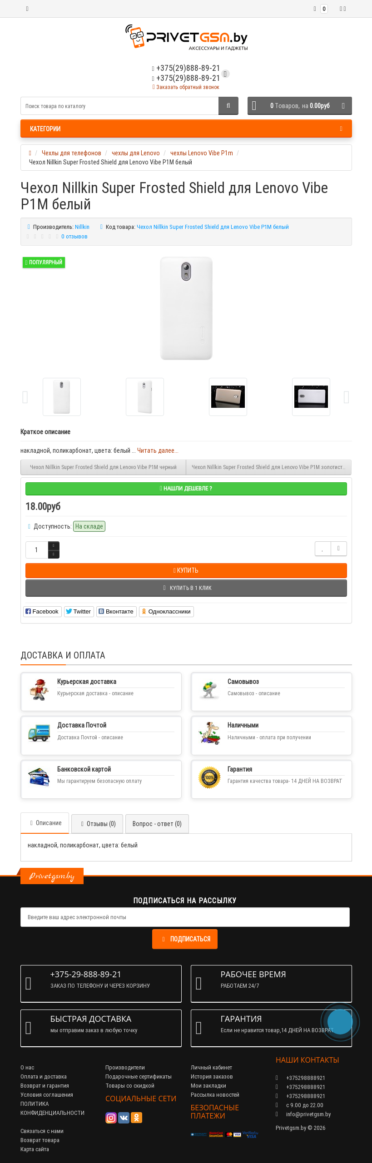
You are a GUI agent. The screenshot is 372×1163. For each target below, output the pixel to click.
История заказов (212, 1076)
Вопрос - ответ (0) (157, 824)
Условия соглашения (46, 1095)
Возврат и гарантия (44, 1085)
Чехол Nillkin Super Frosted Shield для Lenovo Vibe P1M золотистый (270, 467)
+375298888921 (300, 1087)
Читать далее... (158, 450)
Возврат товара (40, 1140)
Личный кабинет (211, 1067)
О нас (27, 1067)
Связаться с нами (42, 1131)
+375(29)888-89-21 (186, 78)
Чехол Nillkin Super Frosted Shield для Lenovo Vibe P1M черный (103, 467)
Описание (45, 823)
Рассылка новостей (215, 1095)
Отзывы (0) (97, 824)
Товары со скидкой (129, 1085)
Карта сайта (34, 1149)
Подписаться (184, 939)
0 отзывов (74, 236)
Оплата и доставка (43, 1076)
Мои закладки (208, 1085)
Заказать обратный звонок (186, 87)
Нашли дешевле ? (186, 488)
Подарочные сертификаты (138, 1076)
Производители (125, 1067)
